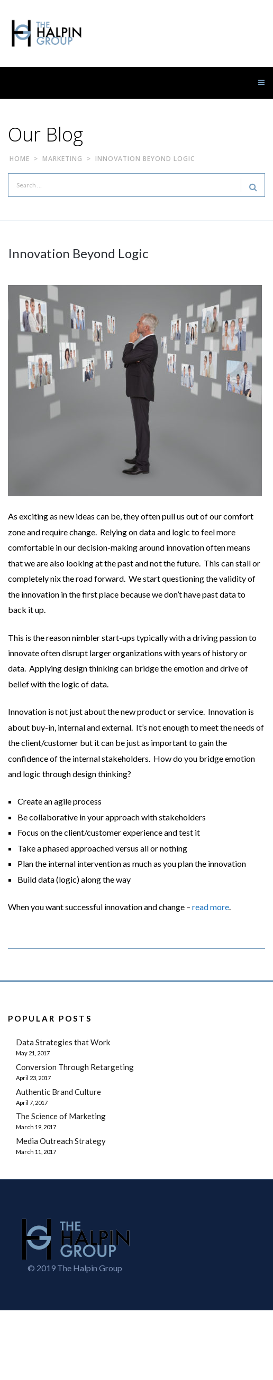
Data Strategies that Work (63, 1042)
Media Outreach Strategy (61, 1141)
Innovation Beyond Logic (78, 253)
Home (20, 158)
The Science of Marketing (61, 1116)
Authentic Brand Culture (58, 1092)
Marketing (62, 158)
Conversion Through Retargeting (75, 1067)
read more (210, 907)
